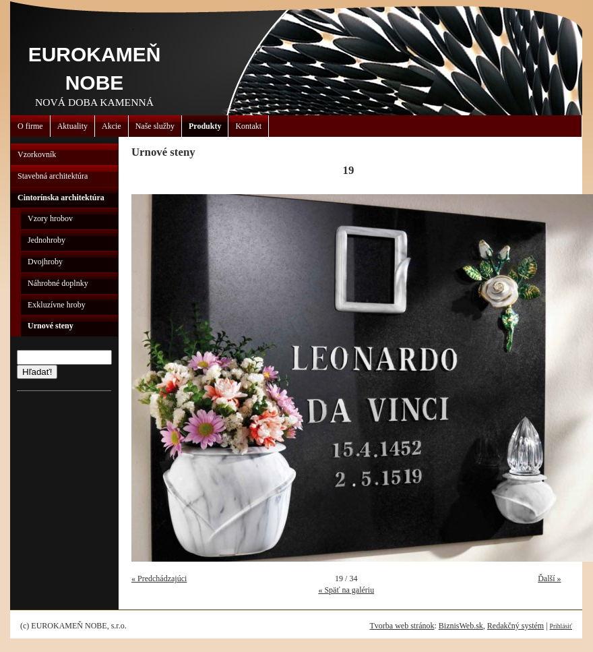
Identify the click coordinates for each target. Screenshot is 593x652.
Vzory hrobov (50, 218)
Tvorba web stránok (401, 625)
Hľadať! (37, 372)
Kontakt (248, 126)
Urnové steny (50, 325)
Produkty (205, 126)
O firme (30, 126)
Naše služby (155, 126)
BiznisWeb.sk (461, 625)
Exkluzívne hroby (57, 304)
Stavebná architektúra (53, 176)
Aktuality (72, 126)
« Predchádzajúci (159, 578)
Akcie (111, 126)
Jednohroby (46, 240)
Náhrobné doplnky (58, 283)
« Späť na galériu (346, 590)
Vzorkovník (37, 154)
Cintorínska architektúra (61, 197)
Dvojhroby (45, 261)
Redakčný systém (515, 625)
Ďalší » (549, 578)
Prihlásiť (561, 626)
